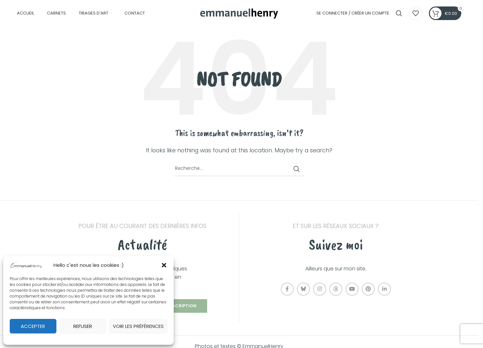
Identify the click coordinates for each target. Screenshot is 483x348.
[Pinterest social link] (368, 290)
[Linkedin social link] (384, 290)
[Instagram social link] (319, 290)
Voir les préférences (138, 326)
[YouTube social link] (352, 290)
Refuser (82, 326)
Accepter (33, 326)
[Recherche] (399, 13)
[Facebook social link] (287, 290)
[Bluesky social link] (303, 290)
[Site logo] (239, 13)
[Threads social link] (335, 290)
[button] (164, 265)
